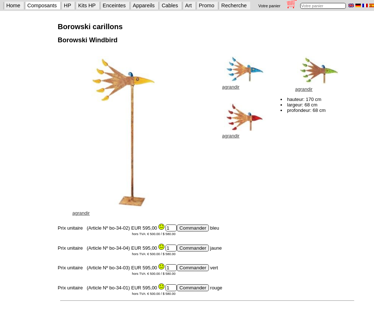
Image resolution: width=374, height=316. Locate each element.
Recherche (234, 5)
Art (188, 5)
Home (13, 5)
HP (67, 5)
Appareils (144, 5)
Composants (42, 5)
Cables (170, 5)
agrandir (81, 213)
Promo (206, 5)
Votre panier (269, 6)
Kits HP (87, 5)
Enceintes (114, 5)
